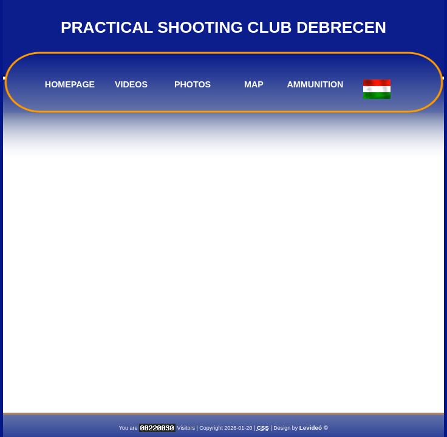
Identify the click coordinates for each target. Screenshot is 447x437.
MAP (254, 84)
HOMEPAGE (70, 84)
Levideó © (313, 427)
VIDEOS (131, 84)
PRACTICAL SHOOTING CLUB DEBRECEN (223, 27)
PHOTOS (192, 84)
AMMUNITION (315, 84)
